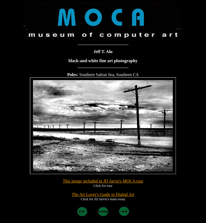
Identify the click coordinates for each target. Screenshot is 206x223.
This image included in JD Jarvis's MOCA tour (103, 181)
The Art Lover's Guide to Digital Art (103, 194)
